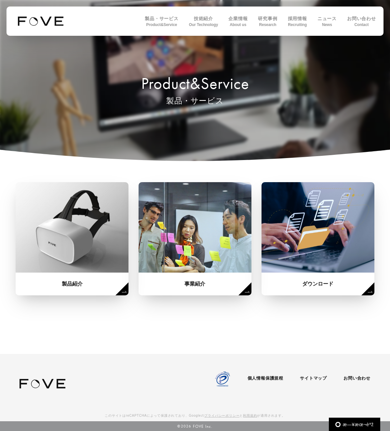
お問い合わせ (356, 378)
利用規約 (250, 415)
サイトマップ (313, 378)
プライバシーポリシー (221, 415)
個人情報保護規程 (265, 378)
